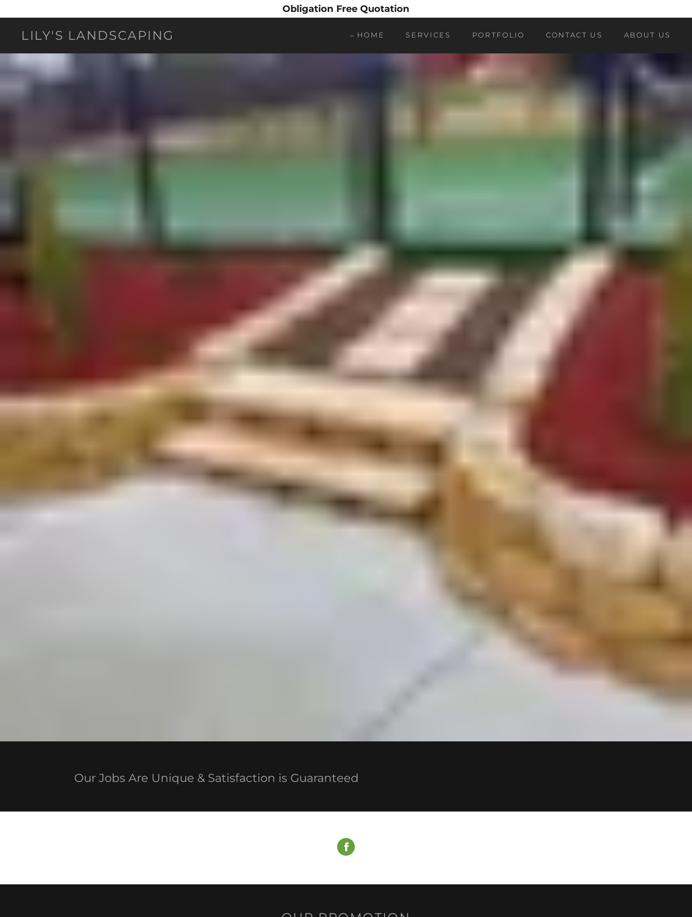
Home (371, 35)
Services (428, 35)
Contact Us (574, 35)
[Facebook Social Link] (346, 848)
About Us (647, 35)
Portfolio (498, 35)
